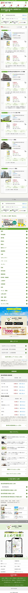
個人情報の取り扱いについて (8, 582)
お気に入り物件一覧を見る (9, 216)
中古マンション (18, 563)
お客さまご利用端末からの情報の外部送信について (17, 578)
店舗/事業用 (3, 571)
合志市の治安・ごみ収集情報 (9, 352)
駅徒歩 (2, 241)
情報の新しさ (4, 300)
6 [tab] (15, 336)
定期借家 (3, 284)
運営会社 (21, 585)
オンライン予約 (4, 303)
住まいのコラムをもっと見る (14, 473)
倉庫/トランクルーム (19, 571)
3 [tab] (12, 336)
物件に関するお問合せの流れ (6, 580)
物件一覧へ (21, 383)
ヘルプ (13, 585)
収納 (2, 267)
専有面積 (3, 234)
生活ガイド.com (24, 360)
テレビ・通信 (4, 290)
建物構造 (3, 251)
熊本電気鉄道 (5, 487)
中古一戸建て (17, 566)
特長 (2, 287)
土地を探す (3, 569)
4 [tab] (13, 336)
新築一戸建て (3, 566)
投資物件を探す (18, 569)
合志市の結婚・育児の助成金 (9, 349)
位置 (2, 254)
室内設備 (3, 270)
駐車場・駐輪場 (4, 277)
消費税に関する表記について (18, 582)
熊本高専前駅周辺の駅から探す (8, 483)
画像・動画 (3, 297)
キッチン (3, 264)
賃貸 (1, 560)
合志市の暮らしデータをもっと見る (13, 356)
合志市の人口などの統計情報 (9, 345)
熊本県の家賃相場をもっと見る (13, 425)
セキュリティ (4, 257)
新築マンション (4, 563)
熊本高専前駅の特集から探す (8, 493)
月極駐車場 (17, 560)
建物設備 (3, 274)
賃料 (2, 231)
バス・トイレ (4, 261)
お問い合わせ (17, 585)
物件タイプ (3, 247)
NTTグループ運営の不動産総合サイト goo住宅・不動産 (8, 0)
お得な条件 (3, 294)
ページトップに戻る (14, 521)
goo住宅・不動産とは (5, 578)
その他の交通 (14, 75)
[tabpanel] (14, 331)
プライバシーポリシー (7, 585)
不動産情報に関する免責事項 (20, 580)
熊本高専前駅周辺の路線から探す (9, 490)
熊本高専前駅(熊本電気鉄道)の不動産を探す (11, 496)
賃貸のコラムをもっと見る (13, 469)
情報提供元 (13, 580)
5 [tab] (14, 336)
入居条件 (3, 280)
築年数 (2, 237)
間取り (2, 244)
